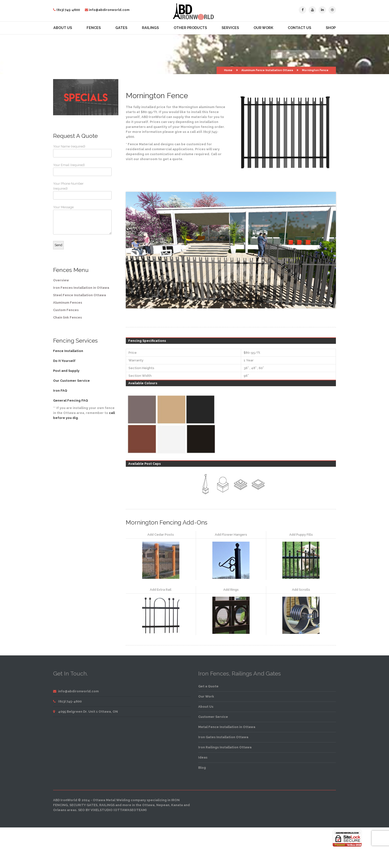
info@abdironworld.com (109, 10)
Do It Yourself (64, 361)
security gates (83, 805)
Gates (121, 28)
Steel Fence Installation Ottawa (79, 295)
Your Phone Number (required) (71, 191)
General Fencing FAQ (70, 400)
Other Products (190, 28)
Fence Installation (68, 351)
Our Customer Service (71, 380)
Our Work (263, 28)
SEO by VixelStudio (95, 810)
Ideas (202, 757)
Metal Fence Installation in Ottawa (226, 727)
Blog (202, 767)
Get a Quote (208, 686)
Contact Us (299, 28)
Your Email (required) (71, 169)
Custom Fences (66, 310)
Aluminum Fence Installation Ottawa (267, 70)
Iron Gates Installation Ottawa (223, 737)
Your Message (71, 219)
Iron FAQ (60, 390)
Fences (94, 28)
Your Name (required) (71, 151)
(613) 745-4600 (68, 10)
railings (107, 805)
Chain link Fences (67, 317)
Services (230, 28)
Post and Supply (66, 371)
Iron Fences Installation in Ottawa (81, 288)
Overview (61, 280)
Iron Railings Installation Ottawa (225, 747)
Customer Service (213, 717)
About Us (62, 28)
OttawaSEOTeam (130, 810)
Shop (331, 28)
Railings (150, 28)
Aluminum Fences (67, 302)
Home (228, 70)
